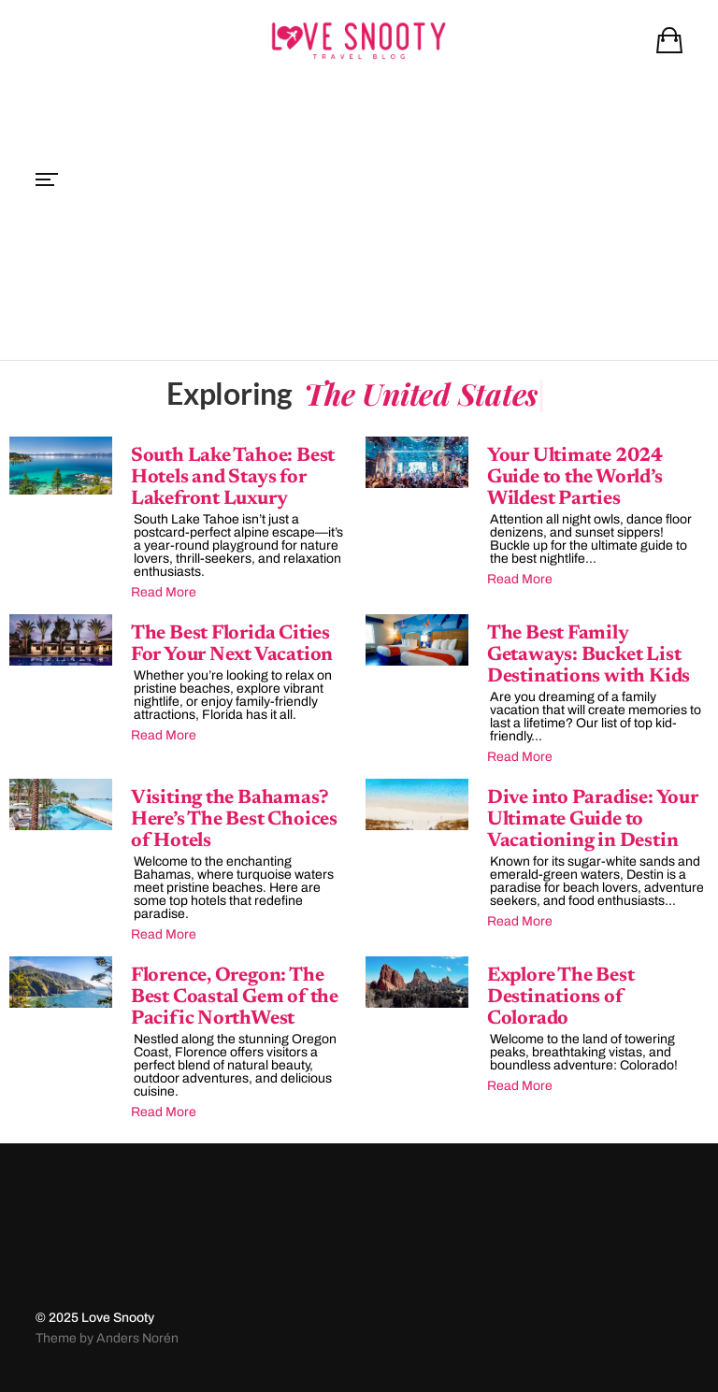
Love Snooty (117, 1318)
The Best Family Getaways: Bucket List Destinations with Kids (588, 655)
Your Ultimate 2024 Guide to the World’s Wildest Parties (575, 478)
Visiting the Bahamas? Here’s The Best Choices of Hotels (234, 820)
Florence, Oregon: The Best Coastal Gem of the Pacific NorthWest (234, 998)
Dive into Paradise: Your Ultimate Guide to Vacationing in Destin (592, 820)
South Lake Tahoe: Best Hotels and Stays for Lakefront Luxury (233, 478)
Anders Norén (137, 1338)
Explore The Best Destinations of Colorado (561, 998)
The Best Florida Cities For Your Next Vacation (232, 645)
